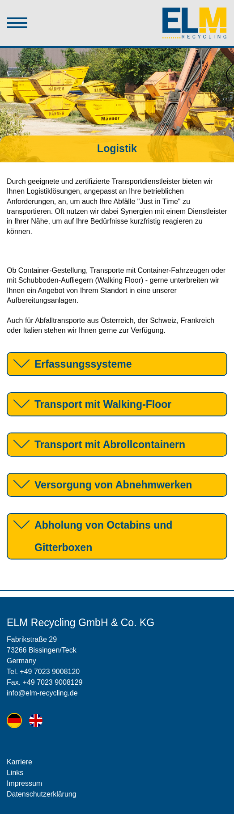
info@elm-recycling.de (42, 693)
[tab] (117, 364)
